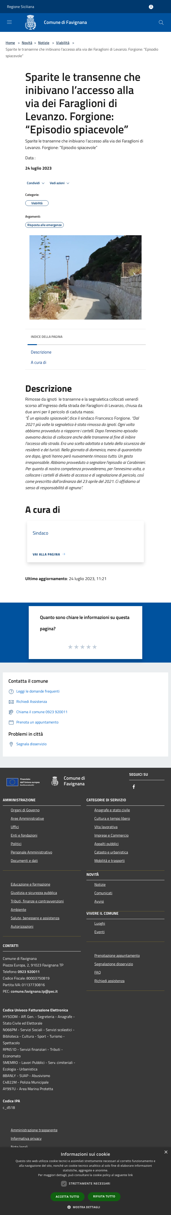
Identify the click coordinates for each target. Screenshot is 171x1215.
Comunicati (103, 893)
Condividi (36, 183)
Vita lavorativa (106, 827)
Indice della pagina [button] (46, 336)
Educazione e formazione (30, 884)
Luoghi (99, 923)
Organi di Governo (25, 810)
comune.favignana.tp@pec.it (34, 991)
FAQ (97, 972)
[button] (85, 1207)
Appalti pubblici (106, 843)
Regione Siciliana (20, 6)
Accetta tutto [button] (67, 1197)
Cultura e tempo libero (112, 818)
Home (10, 42)
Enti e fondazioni (24, 835)
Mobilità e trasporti (109, 860)
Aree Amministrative (27, 818)
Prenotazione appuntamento (117, 955)
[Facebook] (134, 787)
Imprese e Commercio (111, 835)
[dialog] (85, 1181)
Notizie (43, 42)
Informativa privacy (26, 1138)
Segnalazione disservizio (113, 964)
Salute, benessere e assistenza (35, 918)
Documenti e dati (24, 860)
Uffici (15, 827)
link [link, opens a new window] (130, 1175)
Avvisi (99, 901)
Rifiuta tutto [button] (104, 1196)
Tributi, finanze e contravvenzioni (37, 901)
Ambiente (18, 909)
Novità (27, 42)
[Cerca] (161, 22)
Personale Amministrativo (31, 852)
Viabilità (62, 42)
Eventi (99, 932)
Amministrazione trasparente (34, 1130)
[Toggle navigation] (9, 22)
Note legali (19, 1147)
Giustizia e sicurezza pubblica (34, 892)
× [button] (165, 1152)
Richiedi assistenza (109, 981)
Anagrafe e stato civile (112, 810)
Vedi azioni (60, 183)
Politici (16, 843)
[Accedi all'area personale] (151, 6)
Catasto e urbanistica (111, 852)
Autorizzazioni (22, 926)
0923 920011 (29, 971)
